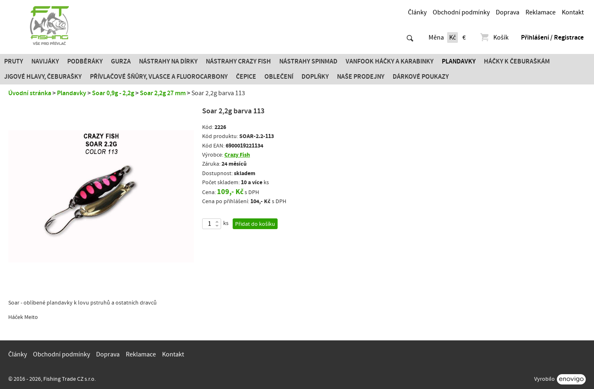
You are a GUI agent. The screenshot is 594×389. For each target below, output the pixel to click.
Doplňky (315, 76)
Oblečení (278, 76)
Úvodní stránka (29, 93)
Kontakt (573, 12)
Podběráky (85, 61)
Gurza (121, 61)
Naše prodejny (360, 76)
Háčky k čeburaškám (517, 61)
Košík (494, 37)
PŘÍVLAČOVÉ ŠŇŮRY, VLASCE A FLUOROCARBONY (159, 76)
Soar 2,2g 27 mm (163, 93)
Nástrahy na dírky (168, 61)
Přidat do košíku (255, 224)
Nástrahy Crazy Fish (238, 61)
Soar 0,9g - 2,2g (113, 93)
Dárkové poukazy (421, 76)
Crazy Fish (237, 154)
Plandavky (459, 61)
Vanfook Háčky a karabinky (390, 61)
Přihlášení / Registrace (552, 37)
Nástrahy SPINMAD (308, 61)
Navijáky (45, 61)
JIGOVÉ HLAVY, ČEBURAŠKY (43, 76)
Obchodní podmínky (461, 12)
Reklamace (541, 12)
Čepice (246, 76)
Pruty (13, 61)
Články (417, 12)
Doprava (507, 12)
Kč (452, 37)
